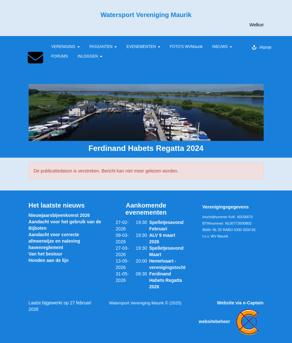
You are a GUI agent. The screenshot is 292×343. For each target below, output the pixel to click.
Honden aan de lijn (49, 260)
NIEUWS (222, 46)
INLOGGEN (90, 56)
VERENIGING (65, 46)
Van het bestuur (45, 253)
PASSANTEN (103, 46)
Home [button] (261, 47)
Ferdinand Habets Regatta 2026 (165, 280)
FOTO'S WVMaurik (186, 46)
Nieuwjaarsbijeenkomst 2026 (59, 215)
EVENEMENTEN (143, 46)
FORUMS (59, 56)
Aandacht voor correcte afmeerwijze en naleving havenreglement (54, 241)
